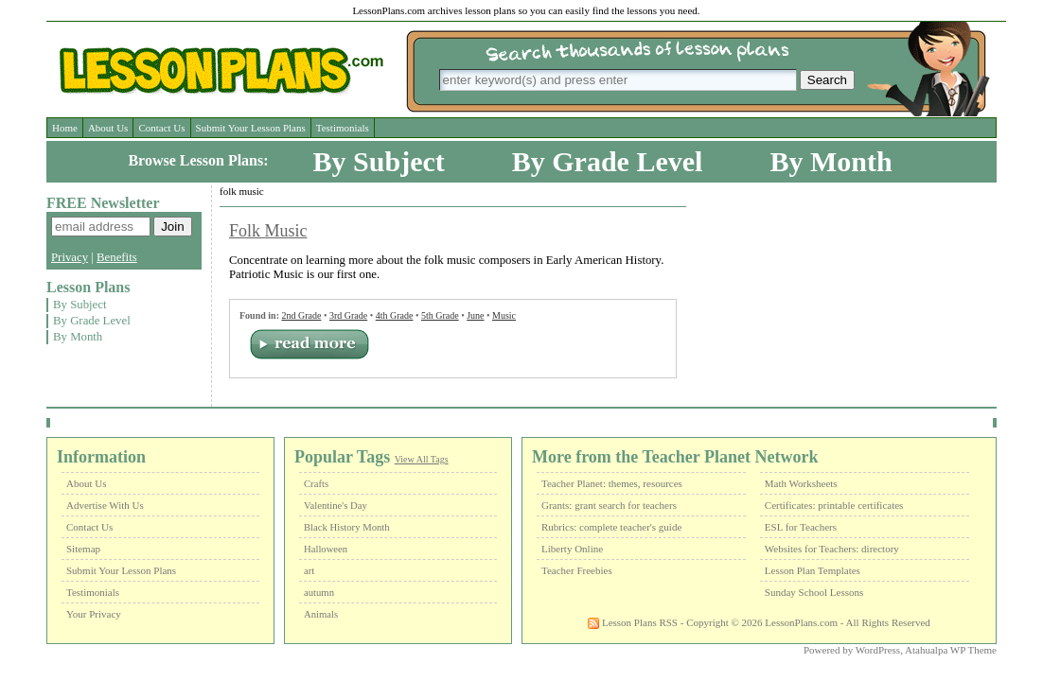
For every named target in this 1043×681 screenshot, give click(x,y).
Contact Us (161, 127)
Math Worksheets (801, 483)
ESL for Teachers (801, 527)
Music (504, 315)
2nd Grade (301, 315)
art (309, 571)
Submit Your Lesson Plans (251, 127)
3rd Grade (348, 315)
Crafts (316, 484)
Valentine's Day (335, 505)
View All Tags (422, 459)
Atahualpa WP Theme (951, 649)
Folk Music (268, 230)
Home (65, 127)
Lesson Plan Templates (812, 570)
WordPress (878, 649)
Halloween (325, 549)
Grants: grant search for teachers (609, 505)
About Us (108, 127)
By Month (830, 161)
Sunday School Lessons (814, 592)
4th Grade (395, 315)
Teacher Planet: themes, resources (611, 483)
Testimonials (342, 127)
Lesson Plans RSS (633, 622)
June (475, 315)
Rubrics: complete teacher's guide (611, 527)
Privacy (69, 257)
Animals (321, 614)
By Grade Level (607, 161)
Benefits (117, 257)
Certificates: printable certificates (834, 505)
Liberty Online (572, 548)
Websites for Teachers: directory (832, 548)
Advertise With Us (105, 505)
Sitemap (83, 548)
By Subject (379, 161)
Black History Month (347, 527)
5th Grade (440, 315)
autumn (319, 592)
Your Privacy (93, 614)
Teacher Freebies (576, 570)
